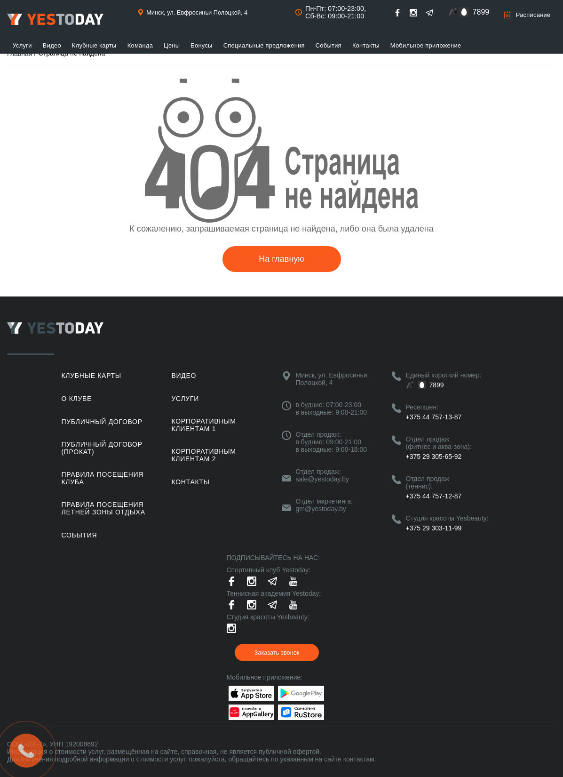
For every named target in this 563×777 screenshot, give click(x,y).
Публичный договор (102, 421)
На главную (281, 259)
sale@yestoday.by (322, 479)
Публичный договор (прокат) (102, 448)
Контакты (366, 45)
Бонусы (201, 45)
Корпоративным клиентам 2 (204, 455)
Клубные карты (94, 45)
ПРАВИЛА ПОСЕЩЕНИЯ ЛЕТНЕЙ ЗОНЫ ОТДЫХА (103, 508)
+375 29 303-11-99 (434, 528)
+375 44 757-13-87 (434, 417)
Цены (172, 45)
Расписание (533, 14)
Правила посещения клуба (103, 478)
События (328, 45)
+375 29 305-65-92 (434, 456)
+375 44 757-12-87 (434, 496)
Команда (140, 45)
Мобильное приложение (425, 45)
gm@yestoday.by (321, 509)
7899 (481, 12)
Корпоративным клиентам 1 (204, 425)
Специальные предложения (264, 45)
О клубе (77, 398)
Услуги (22, 45)
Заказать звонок (277, 652)
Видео (52, 45)
